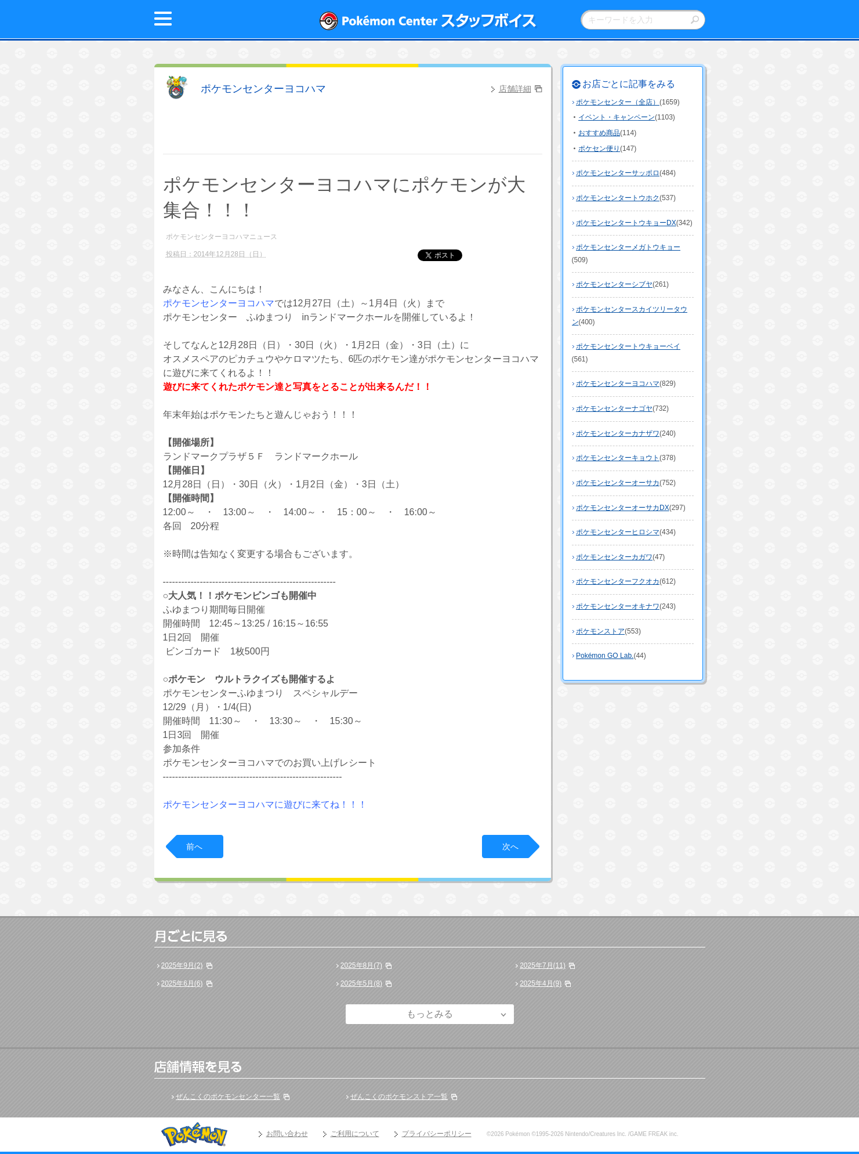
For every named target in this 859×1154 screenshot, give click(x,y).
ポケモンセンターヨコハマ (263, 89)
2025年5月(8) (361, 983)
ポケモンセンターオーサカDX (622, 508)
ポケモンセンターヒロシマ (617, 532)
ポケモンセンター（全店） (617, 102)
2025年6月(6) (182, 983)
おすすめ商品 (599, 133)
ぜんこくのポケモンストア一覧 (399, 1096)
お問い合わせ (287, 1134)
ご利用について (355, 1134)
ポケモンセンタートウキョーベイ (628, 346)
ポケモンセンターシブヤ (614, 284)
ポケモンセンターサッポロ (617, 173)
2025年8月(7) (361, 965)
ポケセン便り (599, 148)
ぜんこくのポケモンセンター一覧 (228, 1096)
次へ (510, 846)
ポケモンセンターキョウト (617, 458)
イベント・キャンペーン (616, 117)
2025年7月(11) (543, 965)
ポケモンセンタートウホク (617, 198)
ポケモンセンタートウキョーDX (626, 223)
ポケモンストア (600, 631)
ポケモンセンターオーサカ (617, 483)
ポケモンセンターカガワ (614, 557)
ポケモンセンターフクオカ (617, 581)
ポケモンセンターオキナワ (617, 606)
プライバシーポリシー (437, 1134)
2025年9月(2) (182, 965)
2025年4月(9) (540, 983)
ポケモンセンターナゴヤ (614, 408)
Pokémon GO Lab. (604, 656)
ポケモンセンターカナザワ (617, 433)
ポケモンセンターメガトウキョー (628, 247)
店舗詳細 (515, 88)
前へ (194, 846)
